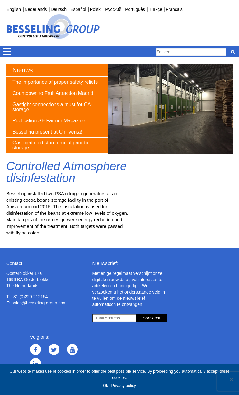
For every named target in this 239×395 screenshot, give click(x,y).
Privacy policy (123, 385)
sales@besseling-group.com (39, 302)
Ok (105, 385)
